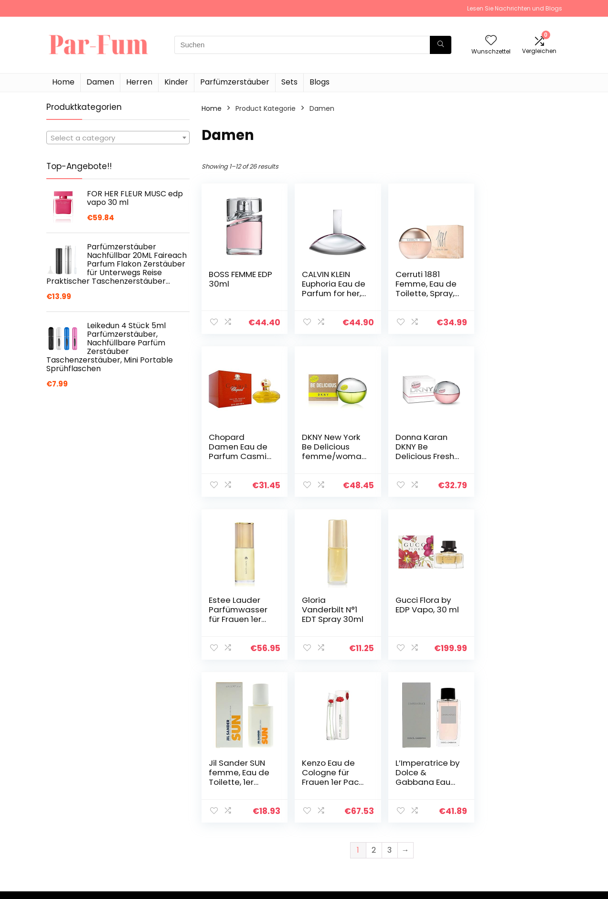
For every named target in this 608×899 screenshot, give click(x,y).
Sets (289, 81)
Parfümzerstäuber (234, 81)
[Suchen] (440, 45)
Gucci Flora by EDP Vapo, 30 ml (236, 609)
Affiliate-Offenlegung (520, 824)
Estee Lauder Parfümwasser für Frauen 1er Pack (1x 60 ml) (422, 451)
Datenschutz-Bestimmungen (510, 793)
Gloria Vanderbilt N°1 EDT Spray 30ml (515, 446)
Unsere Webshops (430, 829)
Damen (100, 81)
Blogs (319, 81)
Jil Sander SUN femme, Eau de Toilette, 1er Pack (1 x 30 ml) (330, 614)
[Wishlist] (491, 41)
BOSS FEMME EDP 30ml (232, 278)
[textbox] (118, 138)
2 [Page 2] (374, 687)
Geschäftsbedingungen (524, 810)
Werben (413, 842)
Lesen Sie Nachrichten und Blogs (514, 8)
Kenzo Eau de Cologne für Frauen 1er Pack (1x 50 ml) (423, 614)
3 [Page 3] (389, 687)
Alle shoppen (421, 802)
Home (63, 81)
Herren (139, 81)
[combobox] (118, 137)
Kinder (176, 81)
